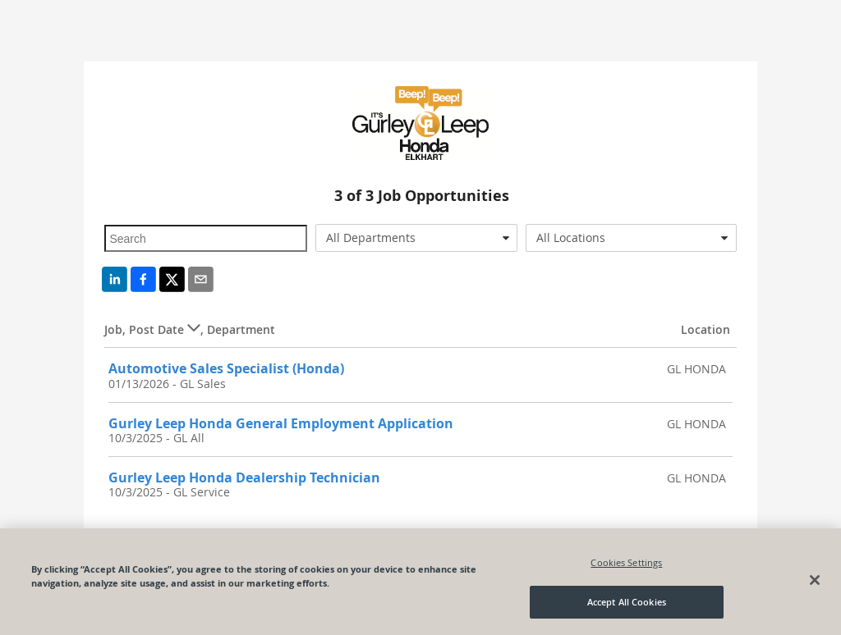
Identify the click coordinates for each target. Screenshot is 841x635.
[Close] (815, 580)
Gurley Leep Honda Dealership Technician (244, 477)
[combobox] (416, 238)
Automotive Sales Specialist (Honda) (226, 368)
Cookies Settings (626, 562)
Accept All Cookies (626, 602)
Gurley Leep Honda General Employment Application (280, 423)
